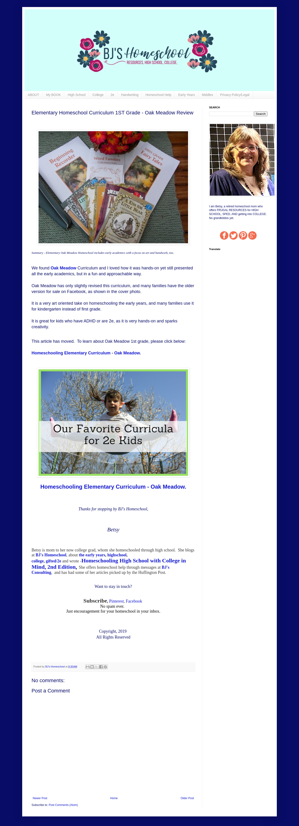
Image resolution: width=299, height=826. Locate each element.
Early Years (186, 95)
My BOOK (53, 95)
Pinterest (116, 601)
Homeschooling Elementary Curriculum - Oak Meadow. (86, 353)
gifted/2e (53, 561)
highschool (116, 555)
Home (114, 798)
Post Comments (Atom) (63, 805)
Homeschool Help (158, 95)
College (98, 95)
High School (76, 95)
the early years (92, 555)
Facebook (134, 601)
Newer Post (40, 798)
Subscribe (95, 601)
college (38, 561)
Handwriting (130, 95)
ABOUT (33, 95)
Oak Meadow (63, 268)
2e (112, 95)
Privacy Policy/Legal (234, 95)
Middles (207, 95)
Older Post (187, 798)
